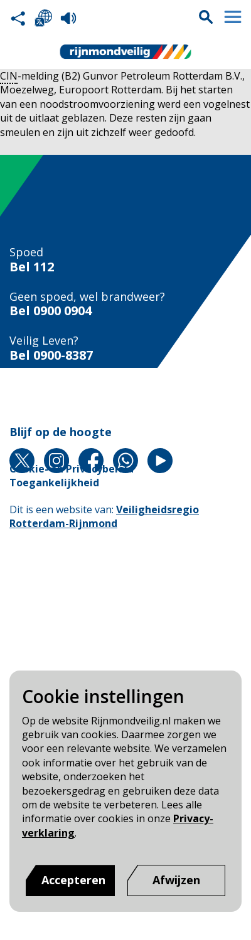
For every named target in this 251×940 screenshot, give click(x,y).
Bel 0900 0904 (50, 310)
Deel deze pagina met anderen (18, 18)
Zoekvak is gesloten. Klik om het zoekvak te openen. (206, 17)
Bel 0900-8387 (51, 355)
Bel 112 (31, 266)
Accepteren (73, 879)
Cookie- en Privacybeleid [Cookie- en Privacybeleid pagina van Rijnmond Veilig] (71, 469)
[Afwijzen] (176, 880)
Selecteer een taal (43, 18)
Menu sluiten (233, 17)
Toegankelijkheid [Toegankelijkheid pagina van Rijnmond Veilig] (54, 482)
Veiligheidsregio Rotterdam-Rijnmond (104, 516)
